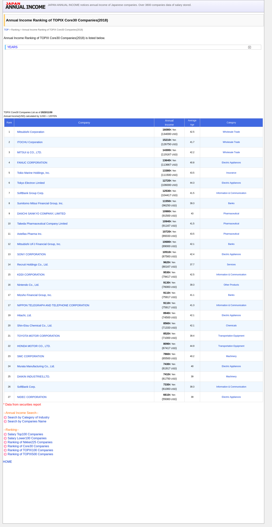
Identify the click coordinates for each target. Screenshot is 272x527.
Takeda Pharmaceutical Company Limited (42, 223)
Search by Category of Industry (28, 417)
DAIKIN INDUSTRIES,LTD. (33, 376)
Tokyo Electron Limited (31, 182)
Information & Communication (231, 193)
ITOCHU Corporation (30, 142)
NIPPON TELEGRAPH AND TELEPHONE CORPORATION (53, 305)
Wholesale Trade (231, 132)
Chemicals (231, 325)
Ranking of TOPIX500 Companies (30, 454)
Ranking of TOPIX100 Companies (30, 450)
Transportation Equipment (231, 335)
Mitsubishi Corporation (30, 131)
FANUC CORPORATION (32, 162)
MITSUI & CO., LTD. (29, 152)
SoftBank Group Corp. (30, 193)
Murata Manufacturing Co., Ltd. (36, 366)
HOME (7, 461)
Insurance (231, 172)
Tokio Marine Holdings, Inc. (33, 172)
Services (231, 264)
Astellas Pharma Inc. (29, 233)
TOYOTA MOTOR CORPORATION (38, 335)
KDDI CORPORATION (30, 274)
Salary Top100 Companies (25, 434)
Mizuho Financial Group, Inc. (34, 295)
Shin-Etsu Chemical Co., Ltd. (34, 325)
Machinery (231, 356)
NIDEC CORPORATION (32, 397)
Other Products (231, 284)
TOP (6, 29)
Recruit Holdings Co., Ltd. (32, 264)
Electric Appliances (231, 162)
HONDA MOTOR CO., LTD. (34, 346)
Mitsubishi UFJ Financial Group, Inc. (39, 244)
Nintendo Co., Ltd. (28, 284)
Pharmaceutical (231, 213)
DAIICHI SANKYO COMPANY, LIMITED (41, 213)
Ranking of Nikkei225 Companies (30, 442)
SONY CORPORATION (31, 254)
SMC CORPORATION (30, 356)
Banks (231, 203)
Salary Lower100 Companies (27, 438)
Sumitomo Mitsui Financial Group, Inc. (40, 203)
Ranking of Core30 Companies (28, 446)
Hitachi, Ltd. (24, 315)
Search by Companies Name (27, 421)
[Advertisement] (133, 80)
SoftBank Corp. (26, 386)
